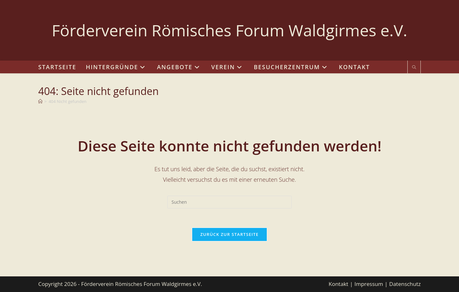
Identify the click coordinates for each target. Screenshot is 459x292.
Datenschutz (405, 284)
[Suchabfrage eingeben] (229, 202)
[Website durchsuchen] (414, 67)
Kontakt (338, 284)
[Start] (40, 101)
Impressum (368, 284)
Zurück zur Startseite (229, 234)
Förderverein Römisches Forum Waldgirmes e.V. (229, 30)
